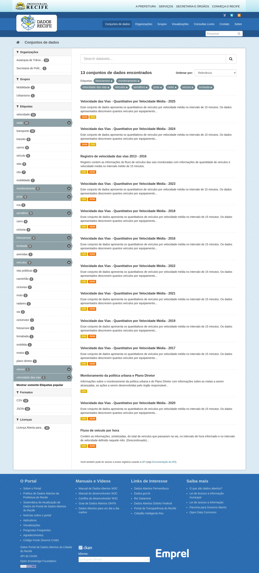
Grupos (162, 24)
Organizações (143, 24)
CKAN (85, 548)
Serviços (166, 6)
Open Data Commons (202, 512)
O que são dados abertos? (205, 488)
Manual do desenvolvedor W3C (98, 493)
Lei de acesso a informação (206, 502)
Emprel (172, 554)
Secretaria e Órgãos (192, 6)
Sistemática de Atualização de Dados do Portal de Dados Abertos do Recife (44, 506)
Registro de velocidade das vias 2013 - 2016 (113, 156)
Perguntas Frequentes (37, 530)
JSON (84, 117)
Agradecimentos (33, 535)
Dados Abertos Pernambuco (151, 488)
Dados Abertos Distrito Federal (153, 503)
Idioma (82, 553)
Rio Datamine (142, 498)
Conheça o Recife (226, 6)
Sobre (238, 24)
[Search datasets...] (153, 58)
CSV (93, 117)
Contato (224, 24)
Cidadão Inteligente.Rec (149, 513)
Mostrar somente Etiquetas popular (39, 385)
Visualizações (180, 24)
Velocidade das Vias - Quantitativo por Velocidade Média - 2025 (127, 101)
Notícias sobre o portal (37, 515)
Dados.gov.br (142, 493)
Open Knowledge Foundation (38, 561)
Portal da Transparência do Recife (155, 508)
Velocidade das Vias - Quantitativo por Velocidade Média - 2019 (127, 321)
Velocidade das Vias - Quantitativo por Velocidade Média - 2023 (127, 183)
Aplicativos (30, 520)
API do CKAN (28, 556)
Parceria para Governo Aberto (207, 507)
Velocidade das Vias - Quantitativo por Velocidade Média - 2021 (127, 293)
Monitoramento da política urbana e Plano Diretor (117, 375)
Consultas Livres (204, 24)
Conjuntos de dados (117, 24)
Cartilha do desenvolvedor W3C (98, 498)
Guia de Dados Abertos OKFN (97, 503)
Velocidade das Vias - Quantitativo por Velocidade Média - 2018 (127, 211)
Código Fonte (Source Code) (41, 540)
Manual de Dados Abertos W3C (98, 488)
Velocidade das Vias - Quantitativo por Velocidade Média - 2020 (127, 403)
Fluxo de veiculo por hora (99, 430)
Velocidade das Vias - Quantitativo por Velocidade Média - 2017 (127, 348)
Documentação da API (163, 462)
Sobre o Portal (32, 488)
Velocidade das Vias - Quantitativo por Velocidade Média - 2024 (127, 129)
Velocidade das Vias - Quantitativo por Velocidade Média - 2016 (127, 238)
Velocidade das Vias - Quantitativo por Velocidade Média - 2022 (127, 266)
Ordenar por (184, 72)
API (144, 462)
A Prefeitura (146, 6)
